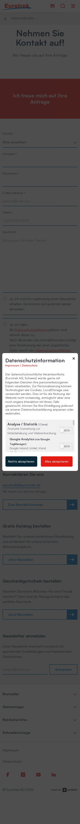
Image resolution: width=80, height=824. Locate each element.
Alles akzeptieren (56, 461)
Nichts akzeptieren (21, 461)
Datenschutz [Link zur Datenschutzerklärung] (30, 365)
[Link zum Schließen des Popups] (74, 359)
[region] (40, 436)
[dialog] (40, 412)
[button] (62, 430)
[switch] (66, 429)
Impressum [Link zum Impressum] (12, 365)
